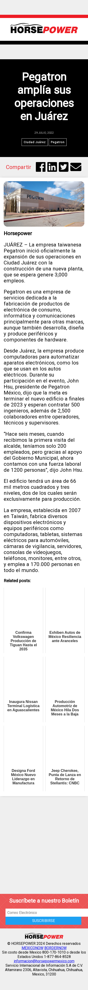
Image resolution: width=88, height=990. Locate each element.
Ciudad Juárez (35, 142)
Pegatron (58, 142)
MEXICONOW (32, 948)
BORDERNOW (55, 948)
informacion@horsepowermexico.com (44, 961)
